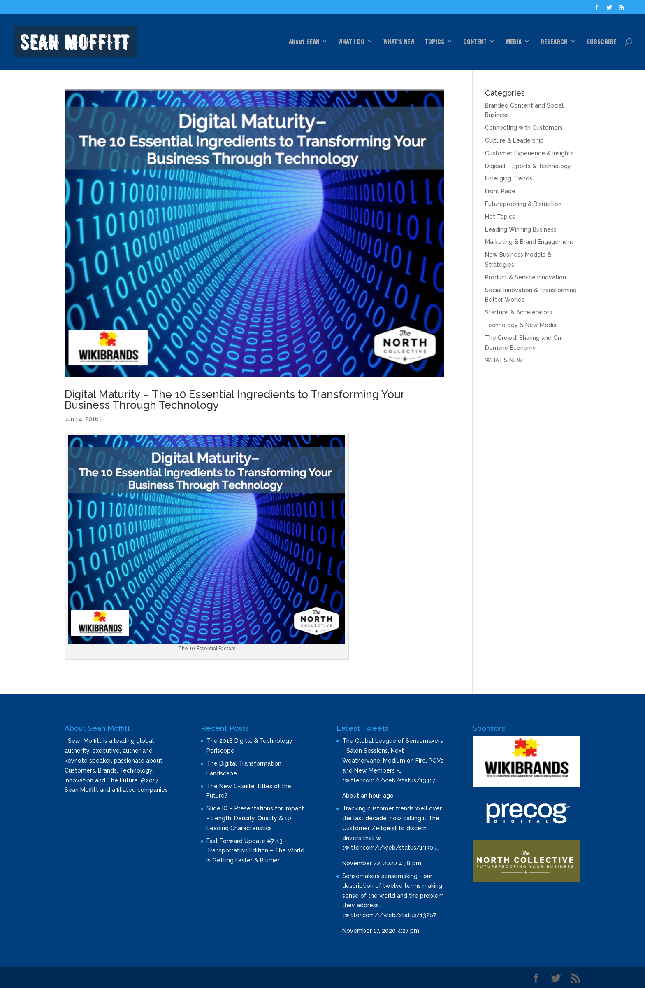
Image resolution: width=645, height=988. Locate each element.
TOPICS (434, 42)
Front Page (500, 191)
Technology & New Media (521, 325)
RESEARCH (554, 42)
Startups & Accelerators (518, 312)
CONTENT (475, 42)
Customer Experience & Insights (529, 153)
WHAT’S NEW (398, 42)
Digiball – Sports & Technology (528, 166)
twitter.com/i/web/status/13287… (390, 915)
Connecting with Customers (524, 127)
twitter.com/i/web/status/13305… (390, 847)
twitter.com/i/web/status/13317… (390, 780)
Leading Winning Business (521, 229)
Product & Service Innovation (525, 277)
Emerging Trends (508, 178)
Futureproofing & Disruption (523, 204)
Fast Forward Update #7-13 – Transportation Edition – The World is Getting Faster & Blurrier (255, 851)
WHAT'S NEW (504, 360)
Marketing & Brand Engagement (529, 242)
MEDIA (514, 42)
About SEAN (304, 42)
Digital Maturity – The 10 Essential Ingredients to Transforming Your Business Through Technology (234, 399)
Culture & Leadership (514, 140)
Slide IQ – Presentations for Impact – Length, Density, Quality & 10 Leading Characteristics (255, 818)
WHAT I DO (351, 42)
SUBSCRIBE (601, 42)
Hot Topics (500, 216)
